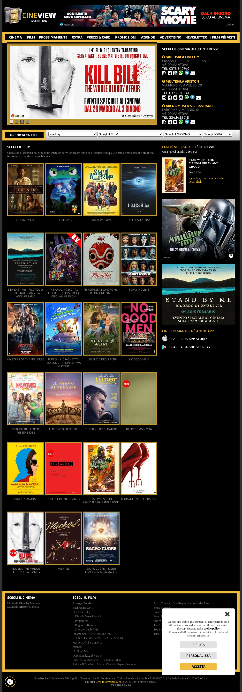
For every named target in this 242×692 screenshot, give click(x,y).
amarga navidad (82, 603)
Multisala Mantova (23, 603)
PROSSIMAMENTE (53, 37)
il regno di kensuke (85, 625)
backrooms (84, 607)
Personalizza (198, 655)
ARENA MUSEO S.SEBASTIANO (187, 106)
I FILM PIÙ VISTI (222, 37)
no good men (81, 651)
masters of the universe (87, 642)
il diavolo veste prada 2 (87, 616)
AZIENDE (148, 37)
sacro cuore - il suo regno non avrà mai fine (181, 603)
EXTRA (77, 37)
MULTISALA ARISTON (180, 81)
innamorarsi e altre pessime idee (92, 634)
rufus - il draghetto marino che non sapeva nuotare (104, 664)
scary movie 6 (162, 607)
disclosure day (82, 612)
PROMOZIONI (125, 37)
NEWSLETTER (196, 37)
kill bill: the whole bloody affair (98, 638)
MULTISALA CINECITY (180, 57)
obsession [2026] (87, 655)
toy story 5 (160, 629)
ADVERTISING (170, 37)
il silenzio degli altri (85, 629)
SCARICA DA (188, 339)
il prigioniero (80, 620)
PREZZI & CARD (99, 37)
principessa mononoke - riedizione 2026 (97, 660)
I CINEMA (15, 37)
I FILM (30, 37)
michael (77, 647)
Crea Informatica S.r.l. (109, 682)
